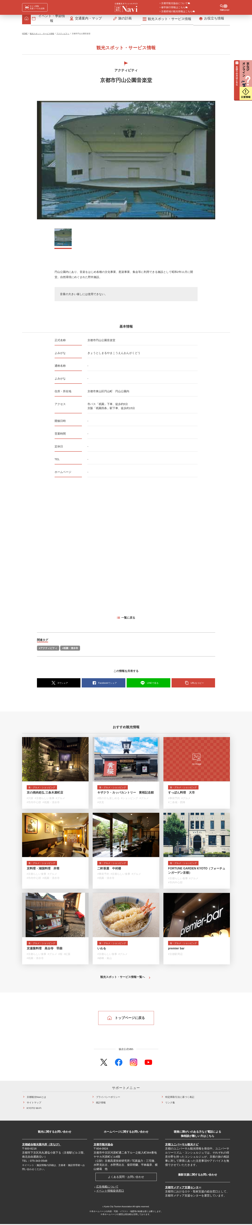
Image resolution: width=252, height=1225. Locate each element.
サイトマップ (34, 1103)
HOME (25, 35)
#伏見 (100, 803)
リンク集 (170, 1103)
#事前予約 (174, 799)
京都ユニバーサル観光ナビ (182, 1145)
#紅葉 (67, 955)
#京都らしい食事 (44, 799)
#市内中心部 (34, 803)
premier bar (176, 949)
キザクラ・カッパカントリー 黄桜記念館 (125, 794)
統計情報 (101, 1103)
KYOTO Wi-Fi (34, 1109)
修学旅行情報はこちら (173, 7)
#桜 (60, 955)
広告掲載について (107, 1187)
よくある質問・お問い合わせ (126, 1177)
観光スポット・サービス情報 (42, 35)
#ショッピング (129, 799)
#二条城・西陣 (176, 803)
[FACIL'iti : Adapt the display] (34, 7)
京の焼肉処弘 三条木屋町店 (45, 794)
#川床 (30, 799)
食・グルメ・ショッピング (44, 788)
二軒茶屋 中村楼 (109, 869)
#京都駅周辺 (175, 955)
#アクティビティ (48, 649)
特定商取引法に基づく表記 (179, 1098)
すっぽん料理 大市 (181, 794)
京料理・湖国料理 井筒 (43, 869)
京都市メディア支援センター (183, 1188)
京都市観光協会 (103, 1145)
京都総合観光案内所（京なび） (41, 1145)
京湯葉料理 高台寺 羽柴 (44, 949)
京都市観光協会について (174, 3)
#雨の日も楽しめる (108, 799)
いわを (101, 949)
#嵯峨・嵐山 (104, 959)
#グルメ (60, 799)
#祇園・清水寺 (70, 649)
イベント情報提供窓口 (110, 1191)
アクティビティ (62, 35)
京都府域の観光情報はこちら (177, 11)
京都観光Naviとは (36, 1098)
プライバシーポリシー (108, 1098)
